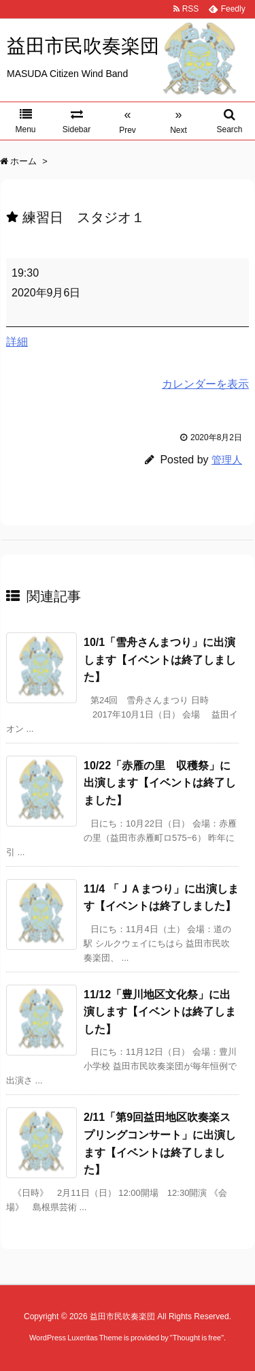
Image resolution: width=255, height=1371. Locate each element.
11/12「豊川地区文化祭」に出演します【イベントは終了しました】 (160, 1012)
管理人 (226, 459)
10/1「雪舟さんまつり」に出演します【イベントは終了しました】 (160, 659)
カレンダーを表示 (205, 384)
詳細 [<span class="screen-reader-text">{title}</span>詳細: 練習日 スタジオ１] (17, 342)
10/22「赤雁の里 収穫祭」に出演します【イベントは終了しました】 (160, 783)
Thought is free (197, 1338)
